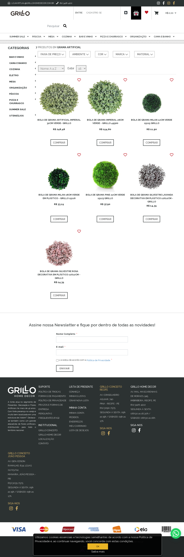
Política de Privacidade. (99, 360)
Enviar (65, 368)
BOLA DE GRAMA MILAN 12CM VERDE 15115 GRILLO (151, 121)
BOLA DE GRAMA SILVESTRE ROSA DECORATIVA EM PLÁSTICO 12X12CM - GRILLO (59, 274)
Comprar (59, 142)
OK (97, 546)
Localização (46, 439)
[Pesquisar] (43, 26)
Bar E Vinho (88, 36)
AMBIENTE (81, 54)
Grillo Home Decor (50, 434)
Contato (43, 443)
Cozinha (69, 36)
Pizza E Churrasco (113, 36)
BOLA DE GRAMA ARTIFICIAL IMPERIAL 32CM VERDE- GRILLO (59, 121)
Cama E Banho (164, 36)
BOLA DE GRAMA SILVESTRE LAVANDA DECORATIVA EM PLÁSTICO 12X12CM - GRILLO (151, 198)
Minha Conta (76, 413)
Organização (140, 36)
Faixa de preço (53, 54)
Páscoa (38, 36)
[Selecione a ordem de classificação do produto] (51, 68)
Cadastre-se (94, 12)
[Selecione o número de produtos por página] (81, 68)
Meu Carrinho (77, 426)
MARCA (122, 54)
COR (102, 54)
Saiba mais (98, 551)
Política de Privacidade (52, 400)
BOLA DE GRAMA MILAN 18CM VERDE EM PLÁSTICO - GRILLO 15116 (59, 196)
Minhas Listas (77, 396)
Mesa (53, 36)
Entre (78, 12)
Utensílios (16, 115)
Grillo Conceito (48, 430)
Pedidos (74, 417)
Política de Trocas (50, 391)
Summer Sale (19, 36)
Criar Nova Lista (79, 400)
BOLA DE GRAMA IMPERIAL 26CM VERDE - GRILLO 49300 (105, 121)
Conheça (74, 391)
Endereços (76, 421)
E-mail (59, 347)
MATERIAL (145, 54)
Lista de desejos (79, 430)
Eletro (14, 75)
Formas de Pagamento (52, 396)
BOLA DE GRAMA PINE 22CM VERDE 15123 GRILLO (105, 196)
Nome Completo (65, 334)
